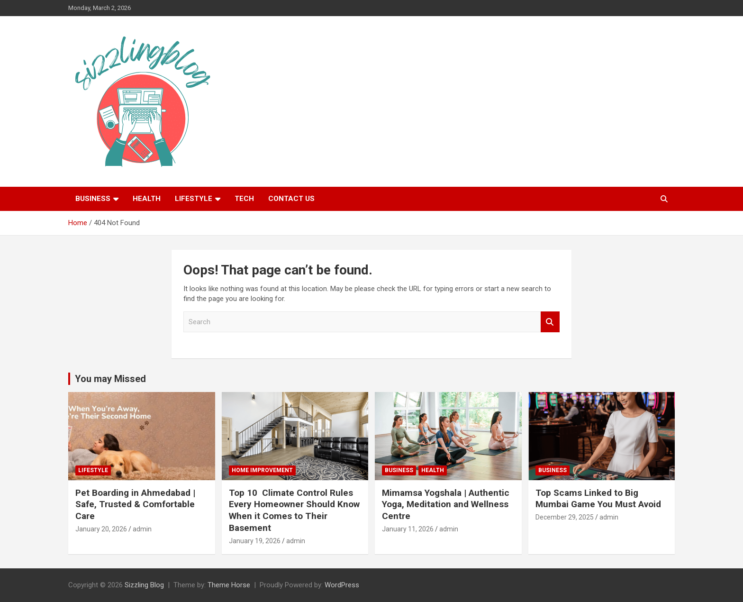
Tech (244, 198)
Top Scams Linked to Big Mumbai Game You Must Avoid (598, 498)
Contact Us (291, 198)
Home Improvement (262, 470)
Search (550, 322)
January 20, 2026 (101, 529)
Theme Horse (229, 585)
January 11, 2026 (408, 529)
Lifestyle (193, 198)
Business (92, 198)
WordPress (342, 585)
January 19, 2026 (255, 541)
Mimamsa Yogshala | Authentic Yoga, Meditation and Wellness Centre (445, 504)
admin (142, 529)
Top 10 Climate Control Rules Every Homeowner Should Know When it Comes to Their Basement (294, 510)
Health (147, 198)
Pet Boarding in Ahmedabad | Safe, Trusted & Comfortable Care (135, 504)
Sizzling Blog (144, 585)
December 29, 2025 (564, 517)
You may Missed (110, 378)
